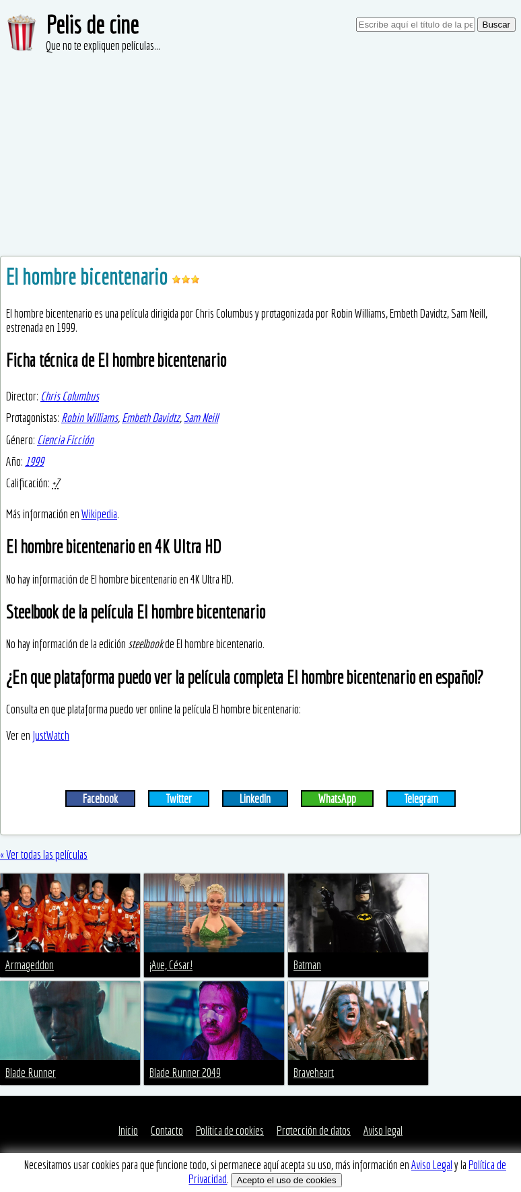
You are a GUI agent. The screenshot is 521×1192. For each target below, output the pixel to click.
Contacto (167, 1130)
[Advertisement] (260, 155)
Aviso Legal (431, 1165)
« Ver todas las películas (44, 854)
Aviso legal (383, 1130)
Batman (307, 965)
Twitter (179, 799)
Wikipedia (99, 514)
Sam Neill (201, 418)
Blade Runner (30, 1072)
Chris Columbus (69, 396)
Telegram (421, 799)
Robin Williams (89, 418)
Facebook (100, 799)
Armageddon (29, 965)
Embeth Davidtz (151, 418)
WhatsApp (337, 799)
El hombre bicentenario (89, 277)
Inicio (128, 1130)
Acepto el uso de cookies (286, 1180)
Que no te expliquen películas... (103, 45)
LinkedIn (255, 799)
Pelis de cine (92, 24)
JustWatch (50, 735)
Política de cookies (230, 1130)
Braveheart (313, 1072)
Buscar (496, 25)
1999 (34, 461)
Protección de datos (314, 1130)
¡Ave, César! (171, 965)
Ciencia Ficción (65, 440)
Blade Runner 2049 (185, 1072)
